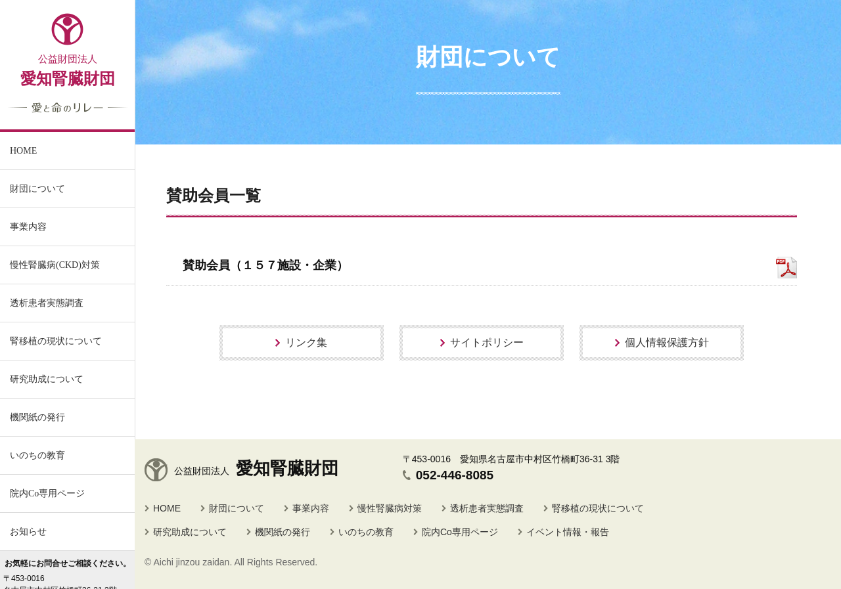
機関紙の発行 (37, 417)
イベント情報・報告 (567, 532)
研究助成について (190, 532)
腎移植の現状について (598, 508)
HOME (167, 508)
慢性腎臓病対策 (389, 508)
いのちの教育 (37, 455)
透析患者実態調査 (487, 508)
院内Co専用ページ (47, 493)
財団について (236, 508)
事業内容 (28, 227)
